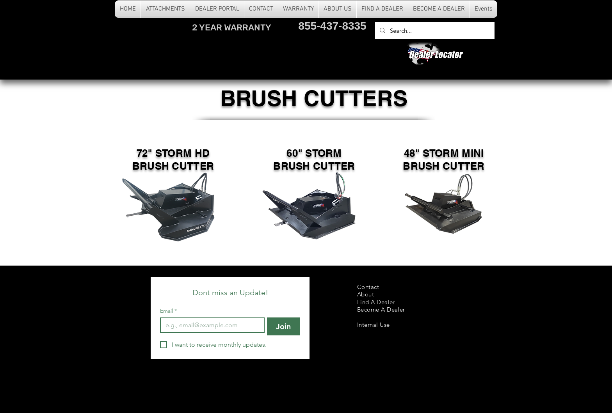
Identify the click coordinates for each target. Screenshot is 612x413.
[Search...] (434, 30)
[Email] (210, 325)
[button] (165, 9)
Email (168, 311)
